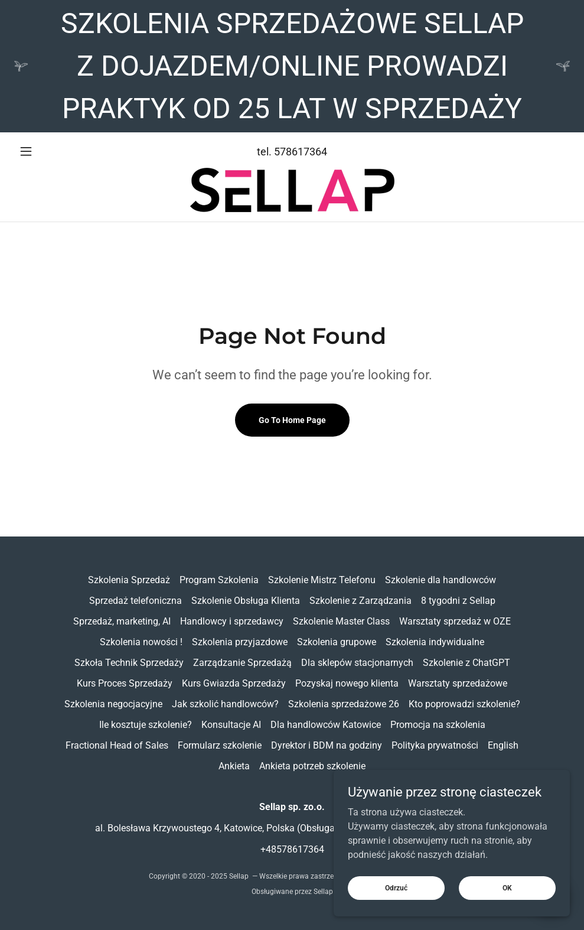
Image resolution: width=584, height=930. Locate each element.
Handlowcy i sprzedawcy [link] (231, 621)
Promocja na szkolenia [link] (437, 724)
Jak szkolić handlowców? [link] (225, 704)
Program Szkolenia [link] (219, 580)
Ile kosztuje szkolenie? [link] (145, 724)
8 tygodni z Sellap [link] (458, 600)
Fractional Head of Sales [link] (117, 745)
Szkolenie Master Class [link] (341, 621)
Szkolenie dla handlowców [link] (440, 580)
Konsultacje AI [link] (231, 724)
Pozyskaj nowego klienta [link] (347, 683)
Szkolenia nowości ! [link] (141, 642)
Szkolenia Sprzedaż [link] (129, 580)
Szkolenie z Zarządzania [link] (360, 600)
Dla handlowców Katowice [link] (325, 724)
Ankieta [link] (234, 766)
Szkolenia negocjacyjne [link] (113, 704)
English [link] (503, 745)
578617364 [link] (300, 151)
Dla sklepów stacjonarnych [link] (357, 662)
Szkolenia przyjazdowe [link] (240, 642)
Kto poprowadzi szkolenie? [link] (464, 704)
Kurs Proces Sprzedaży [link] (124, 683)
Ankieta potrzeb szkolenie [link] (312, 766)
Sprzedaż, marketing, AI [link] (122, 621)
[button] (55, 151)
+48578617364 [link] (292, 849)
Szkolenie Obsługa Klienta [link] (245, 600)
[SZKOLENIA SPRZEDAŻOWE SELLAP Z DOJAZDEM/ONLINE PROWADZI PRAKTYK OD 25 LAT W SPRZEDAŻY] (292, 66)
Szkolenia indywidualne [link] (435, 642)
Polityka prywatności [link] (434, 745)
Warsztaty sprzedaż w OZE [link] (455, 621)
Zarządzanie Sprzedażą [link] (242, 662)
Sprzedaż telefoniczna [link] (135, 600)
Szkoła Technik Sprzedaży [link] (129, 662)
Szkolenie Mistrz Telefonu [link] (322, 580)
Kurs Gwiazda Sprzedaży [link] (234, 683)
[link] (292, 190)
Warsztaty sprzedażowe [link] (457, 683)
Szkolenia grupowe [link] (336, 642)
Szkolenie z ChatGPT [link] (466, 662)
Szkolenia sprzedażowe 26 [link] (343, 704)
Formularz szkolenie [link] (220, 745)
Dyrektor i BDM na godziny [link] (326, 745)
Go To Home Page (292, 420)
